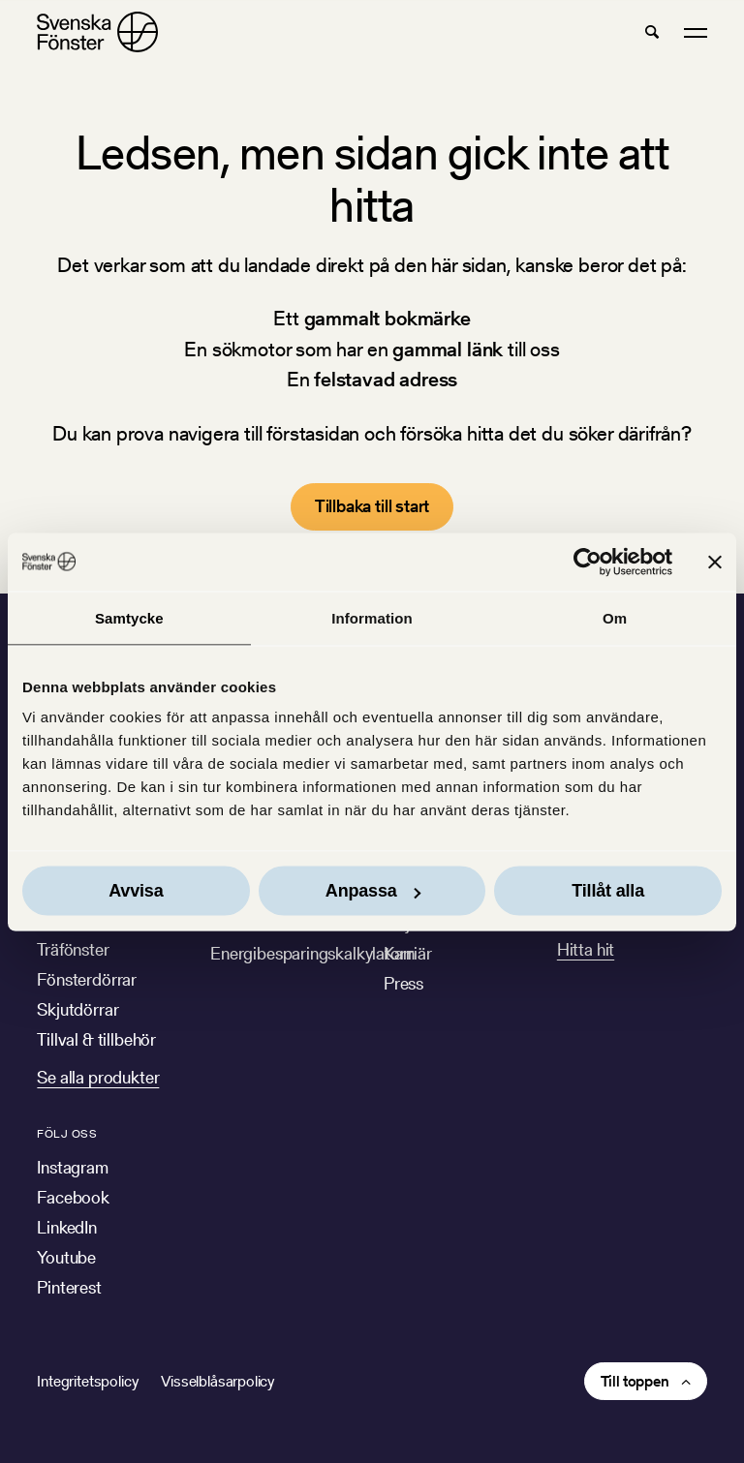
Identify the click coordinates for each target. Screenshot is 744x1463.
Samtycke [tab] (129, 617)
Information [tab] (372, 617)
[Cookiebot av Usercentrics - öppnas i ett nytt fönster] (587, 561)
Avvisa (135, 890)
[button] (652, 32)
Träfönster (72, 949)
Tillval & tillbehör (96, 1039)
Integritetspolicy (87, 1381)
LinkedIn (67, 1227)
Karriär (408, 953)
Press (403, 983)
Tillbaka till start (372, 506)
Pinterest (69, 1287)
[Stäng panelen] (715, 561)
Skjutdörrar (77, 1009)
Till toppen (635, 1381)
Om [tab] (615, 617)
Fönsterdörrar (87, 979)
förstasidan (312, 433)
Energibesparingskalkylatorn (312, 953)
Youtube (66, 1257)
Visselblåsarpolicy (217, 1381)
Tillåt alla (608, 890)
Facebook (73, 1197)
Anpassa (373, 890)
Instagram (72, 1167)
